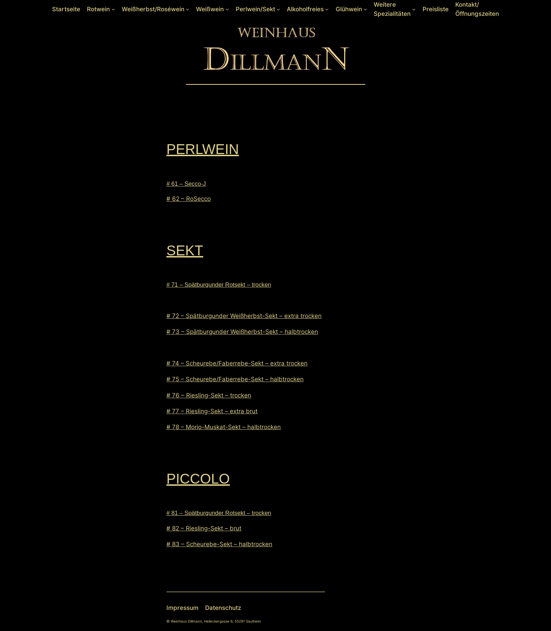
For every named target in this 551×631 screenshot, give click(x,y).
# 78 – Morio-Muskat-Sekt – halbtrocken (223, 427)
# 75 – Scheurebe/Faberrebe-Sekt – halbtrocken (235, 379)
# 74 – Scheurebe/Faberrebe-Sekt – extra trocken (237, 363)
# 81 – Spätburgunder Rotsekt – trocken (218, 513)
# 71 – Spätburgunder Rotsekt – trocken (218, 284)
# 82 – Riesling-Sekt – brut (203, 528)
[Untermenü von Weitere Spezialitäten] (414, 9)
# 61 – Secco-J (186, 183)
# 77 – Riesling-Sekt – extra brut (212, 411)
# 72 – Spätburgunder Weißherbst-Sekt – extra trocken (244, 315)
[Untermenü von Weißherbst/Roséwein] (187, 9)
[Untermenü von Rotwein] (113, 9)
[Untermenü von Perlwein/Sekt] (278, 9)
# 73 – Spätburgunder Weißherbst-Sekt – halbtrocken (242, 331)
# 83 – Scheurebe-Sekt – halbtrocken (219, 544)
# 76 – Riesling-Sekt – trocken (208, 395)
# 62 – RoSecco (188, 198)
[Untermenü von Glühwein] (365, 9)
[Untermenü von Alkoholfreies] (327, 9)
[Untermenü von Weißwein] (227, 9)
